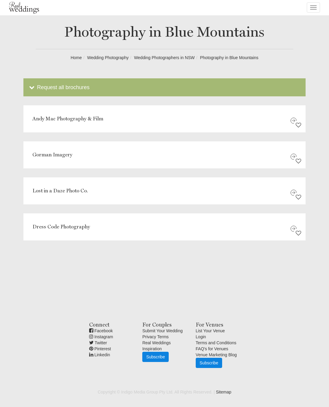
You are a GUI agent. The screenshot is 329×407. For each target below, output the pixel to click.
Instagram (101, 336)
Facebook (101, 330)
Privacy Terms (155, 336)
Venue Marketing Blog (216, 354)
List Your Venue (210, 330)
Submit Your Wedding (162, 330)
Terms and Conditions (216, 342)
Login (201, 336)
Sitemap (223, 392)
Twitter (98, 342)
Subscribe (155, 356)
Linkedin (99, 354)
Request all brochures (58, 87)
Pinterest (100, 348)
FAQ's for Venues (212, 348)
